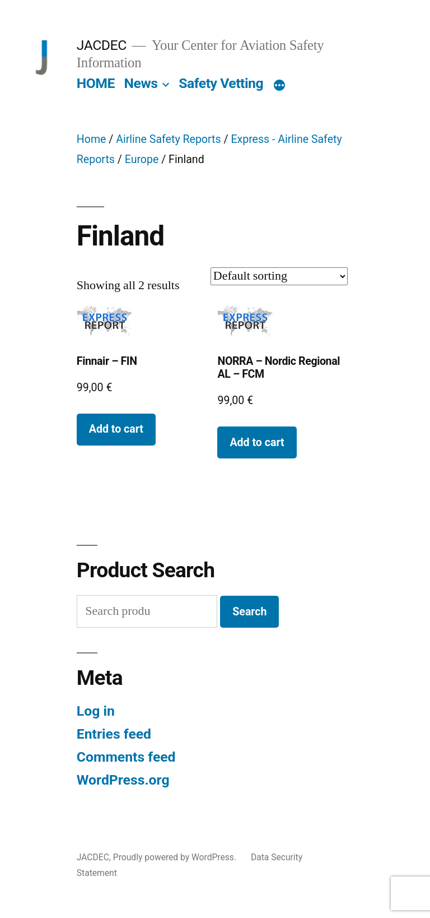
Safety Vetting (221, 83)
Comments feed (126, 757)
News (141, 83)
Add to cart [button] (116, 429)
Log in (96, 711)
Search (249, 611)
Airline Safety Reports (168, 139)
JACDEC (102, 45)
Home (91, 139)
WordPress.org (123, 780)
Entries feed (114, 734)
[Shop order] (279, 276)
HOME (96, 83)
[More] (279, 85)
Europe (142, 159)
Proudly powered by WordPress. (176, 857)
